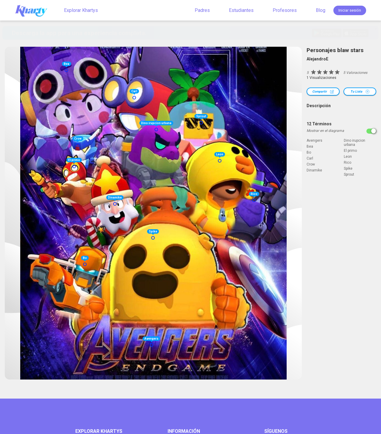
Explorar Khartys (81, 10)
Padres (202, 10)
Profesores (285, 10)
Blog (320, 10)
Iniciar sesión (349, 10)
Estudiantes (241, 10)
